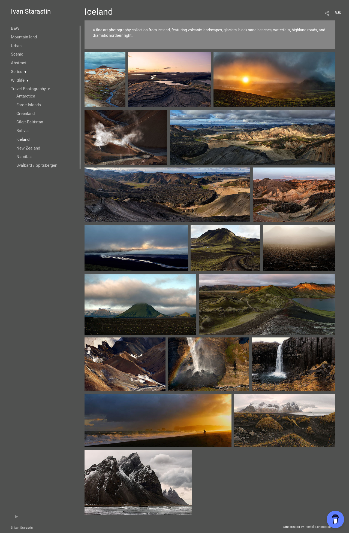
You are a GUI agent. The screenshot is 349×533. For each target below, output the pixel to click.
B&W (15, 28)
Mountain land (24, 37)
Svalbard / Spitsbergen (36, 165)
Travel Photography (28, 88)
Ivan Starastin (31, 11)
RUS (338, 13)
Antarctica (25, 96)
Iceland (22, 139)
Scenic (17, 54)
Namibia (24, 156)
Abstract (18, 62)
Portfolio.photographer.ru (321, 527)
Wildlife (18, 80)
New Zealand (28, 148)
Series (16, 71)
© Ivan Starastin (22, 527)
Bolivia (22, 130)
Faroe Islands (28, 104)
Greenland (25, 113)
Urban (16, 45)
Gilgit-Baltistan (29, 122)
